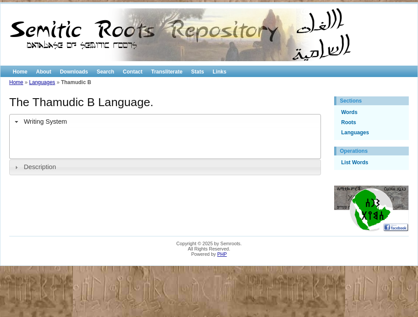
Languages (42, 82)
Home (20, 72)
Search (105, 72)
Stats (197, 72)
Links (219, 72)
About (43, 72)
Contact (133, 72)
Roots (348, 122)
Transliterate (166, 72)
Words (349, 112)
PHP (222, 254)
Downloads (74, 72)
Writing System (45, 121)
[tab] (165, 122)
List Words (354, 162)
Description (40, 166)
